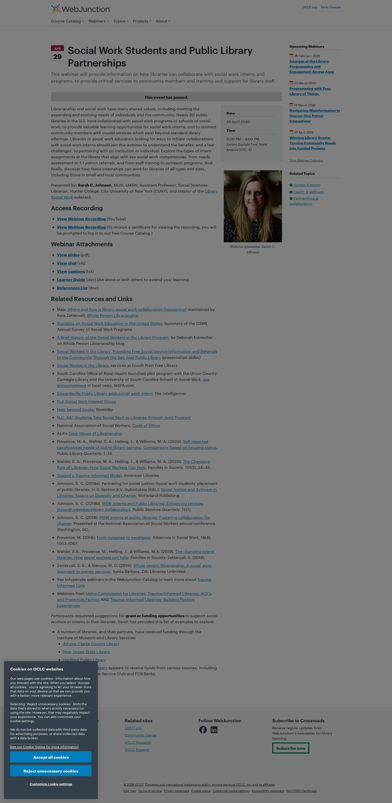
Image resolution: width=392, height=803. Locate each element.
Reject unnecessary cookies (51, 770)
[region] (51, 730)
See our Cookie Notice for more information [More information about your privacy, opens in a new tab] (44, 746)
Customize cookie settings (51, 783)
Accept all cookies (51, 757)
